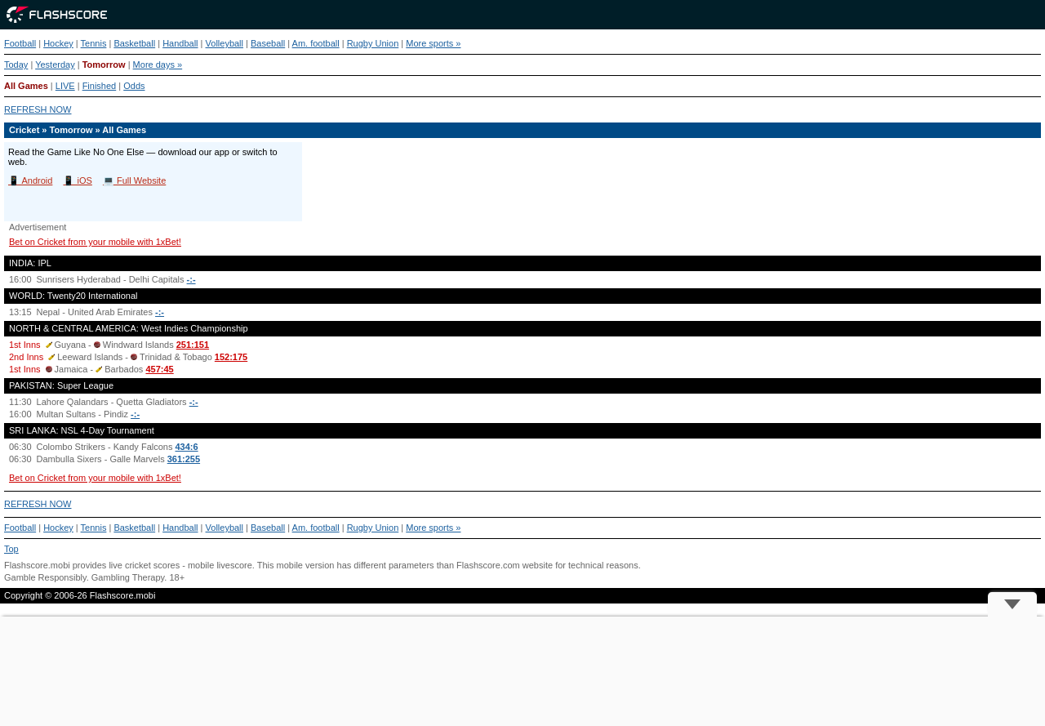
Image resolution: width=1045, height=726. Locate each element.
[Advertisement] (522, 671)
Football (20, 43)
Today (16, 64)
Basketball (134, 43)
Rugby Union (373, 43)
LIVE (65, 86)
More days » (158, 64)
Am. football (316, 43)
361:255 (183, 459)
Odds (134, 86)
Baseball (268, 43)
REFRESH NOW (38, 109)
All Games (26, 86)
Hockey (58, 43)
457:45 (159, 369)
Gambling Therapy (127, 577)
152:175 (231, 357)
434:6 (186, 447)
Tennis (94, 43)
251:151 (192, 345)
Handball (180, 43)
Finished (99, 86)
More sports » (433, 43)
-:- (191, 279)
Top (11, 549)
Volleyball (224, 43)
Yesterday (55, 64)
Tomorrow (104, 64)
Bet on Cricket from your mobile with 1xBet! (95, 242)
